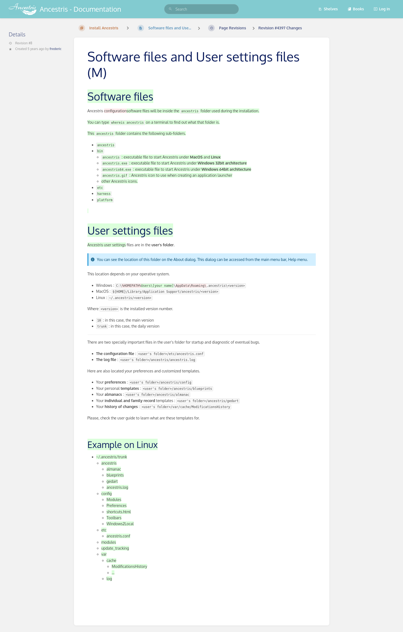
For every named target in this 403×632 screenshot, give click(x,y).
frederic (55, 49)
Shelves (328, 9)
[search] (201, 9)
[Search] (170, 9)
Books (356, 9)
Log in (382, 9)
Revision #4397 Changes (280, 28)
